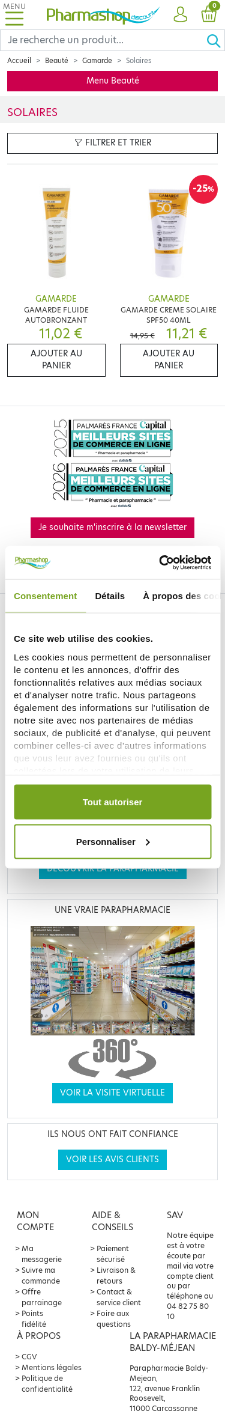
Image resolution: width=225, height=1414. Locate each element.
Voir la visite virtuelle (112, 1093)
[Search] (103, 40)
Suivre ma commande (41, 1275)
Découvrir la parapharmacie (113, 868)
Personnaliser (113, 841)
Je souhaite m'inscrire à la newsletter (112, 527)
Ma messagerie (42, 1253)
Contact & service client (119, 1297)
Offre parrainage (42, 1297)
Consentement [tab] (45, 596)
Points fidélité (34, 1318)
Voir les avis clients (112, 1159)
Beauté (56, 61)
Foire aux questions (114, 1318)
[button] (180, 15)
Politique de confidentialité (47, 1383)
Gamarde (97, 61)
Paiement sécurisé (113, 1253)
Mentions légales (52, 1367)
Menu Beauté (112, 81)
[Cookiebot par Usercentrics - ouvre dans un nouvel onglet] (160, 562)
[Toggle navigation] (14, 14)
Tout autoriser (113, 802)
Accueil (19, 61)
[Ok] (215, 40)
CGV (29, 1357)
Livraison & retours (116, 1275)
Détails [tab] (110, 596)
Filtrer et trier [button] (112, 142)
